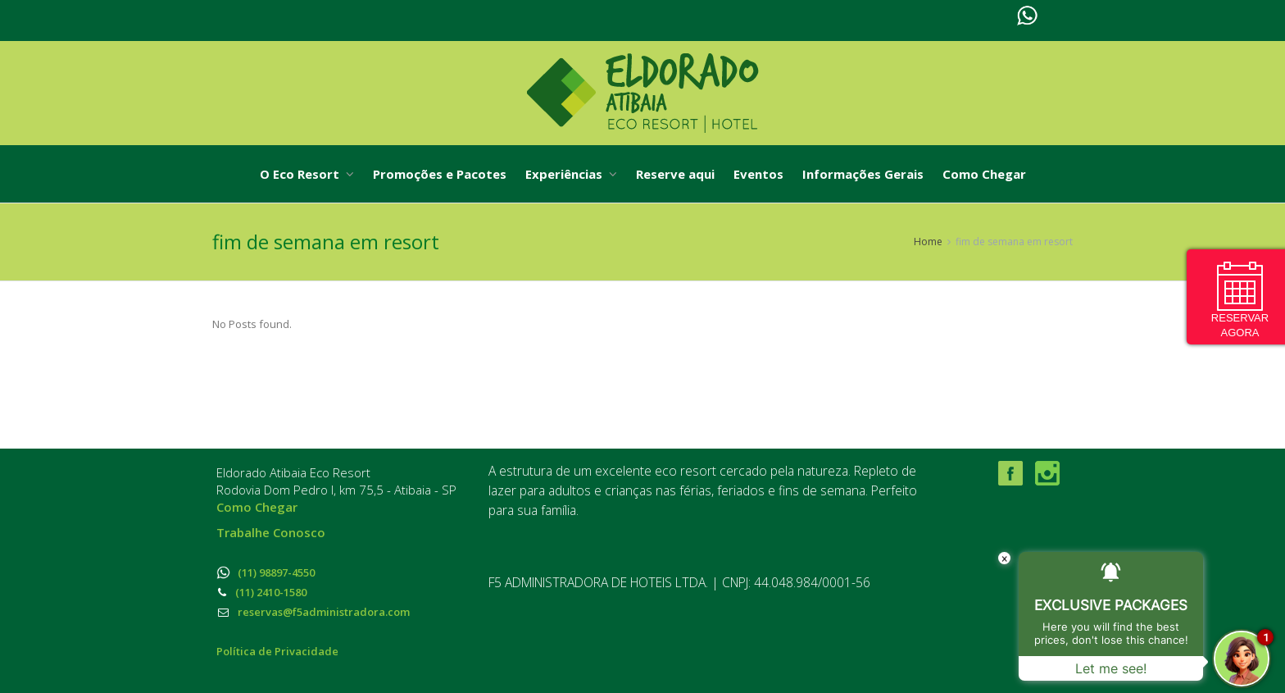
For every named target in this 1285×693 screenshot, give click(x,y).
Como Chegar (984, 174)
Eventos (758, 174)
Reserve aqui (675, 174)
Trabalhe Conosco (270, 532)
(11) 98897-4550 (265, 572)
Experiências (571, 174)
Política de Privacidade (277, 651)
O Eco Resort (307, 174)
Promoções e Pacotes (439, 174)
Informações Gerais (863, 174)
